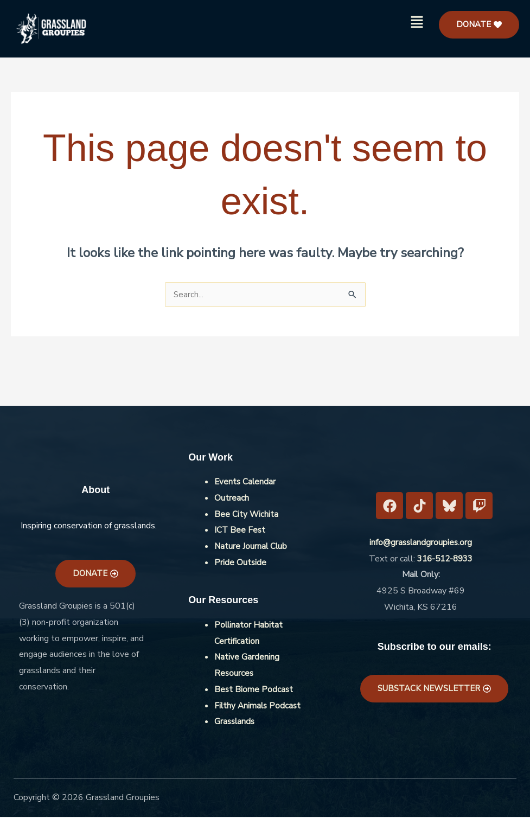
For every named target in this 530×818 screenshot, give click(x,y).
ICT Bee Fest (240, 531)
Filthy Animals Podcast (258, 707)
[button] (417, 23)
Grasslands (235, 722)
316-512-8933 (444, 560)
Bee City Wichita (246, 515)
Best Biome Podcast (254, 690)
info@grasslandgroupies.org (421, 543)
